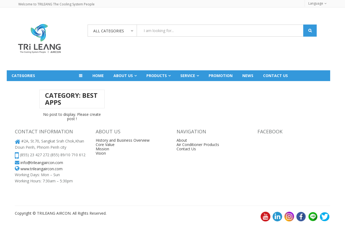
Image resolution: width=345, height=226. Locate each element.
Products (156, 75)
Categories (23, 75)
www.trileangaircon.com (41, 168)
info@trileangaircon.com (41, 162)
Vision (101, 153)
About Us (123, 75)
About (182, 140)
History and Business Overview (123, 140)
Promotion (221, 75)
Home (98, 75)
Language (315, 3)
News (247, 75)
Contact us (275, 75)
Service (187, 75)
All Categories (108, 30)
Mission (102, 148)
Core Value (105, 144)
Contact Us (186, 148)
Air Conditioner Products (198, 144)
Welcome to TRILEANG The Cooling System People (56, 4)
